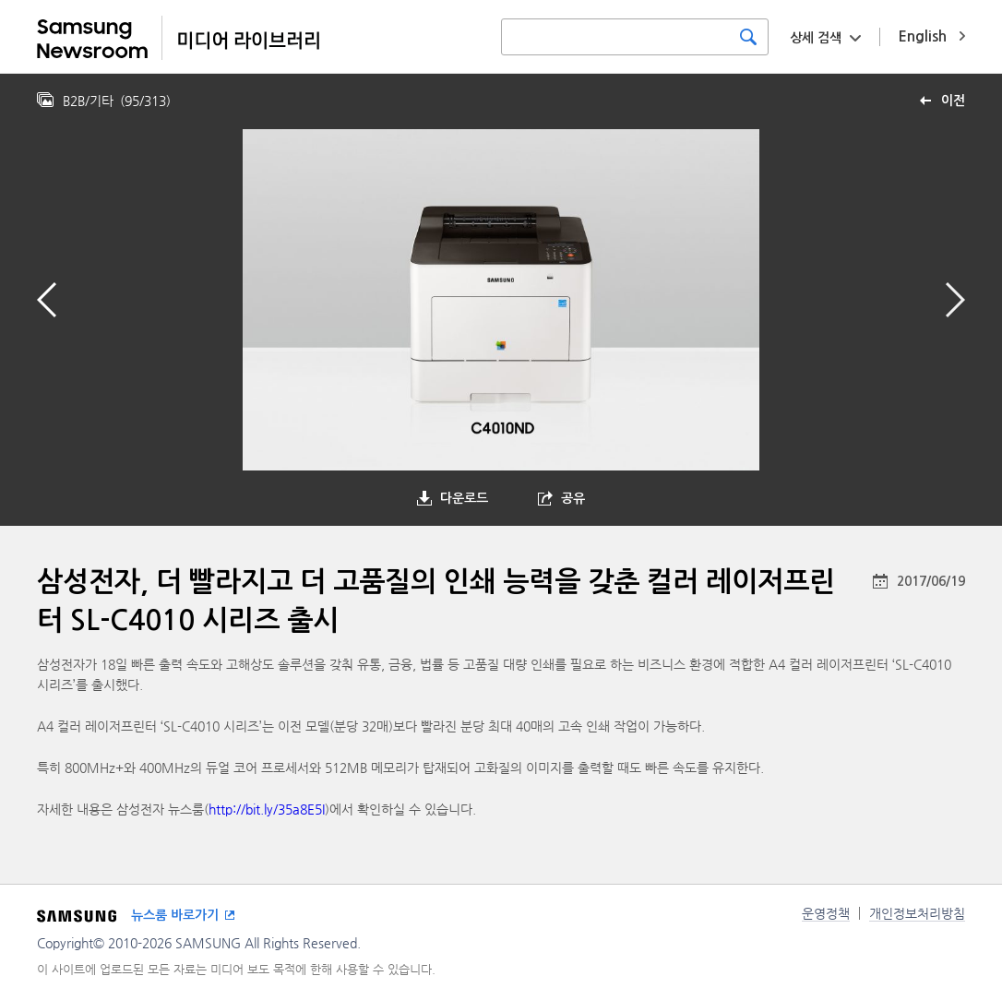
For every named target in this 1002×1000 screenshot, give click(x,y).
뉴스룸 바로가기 (175, 915)
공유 (573, 498)
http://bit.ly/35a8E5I (267, 809)
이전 (953, 100)
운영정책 (826, 913)
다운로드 (464, 498)
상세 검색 (815, 37)
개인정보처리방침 (917, 913)
